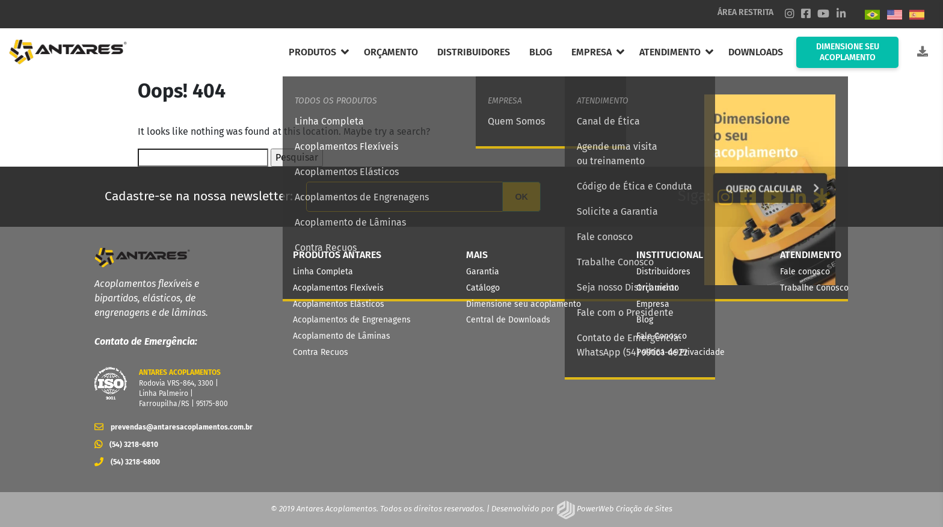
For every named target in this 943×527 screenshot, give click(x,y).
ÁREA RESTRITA (745, 12)
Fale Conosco (661, 336)
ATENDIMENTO (670, 52)
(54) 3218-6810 (126, 444)
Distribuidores (663, 272)
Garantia (482, 272)
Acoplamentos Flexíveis (338, 288)
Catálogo (483, 288)
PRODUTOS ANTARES (337, 254)
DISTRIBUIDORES (473, 52)
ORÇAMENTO (391, 52)
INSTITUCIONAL (669, 254)
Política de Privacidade (680, 352)
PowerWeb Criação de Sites (623, 508)
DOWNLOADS (755, 52)
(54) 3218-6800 (127, 462)
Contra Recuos (320, 352)
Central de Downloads (508, 320)
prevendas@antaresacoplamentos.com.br (169, 427)
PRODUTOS (312, 52)
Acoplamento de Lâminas (341, 336)
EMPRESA (591, 52)
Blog (644, 320)
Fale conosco (805, 272)
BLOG (540, 52)
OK (521, 197)
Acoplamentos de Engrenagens (352, 320)
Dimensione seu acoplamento (523, 304)
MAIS (477, 254)
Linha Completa (323, 272)
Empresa (652, 304)
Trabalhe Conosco (814, 288)
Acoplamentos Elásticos (338, 304)
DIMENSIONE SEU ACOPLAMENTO (847, 52)
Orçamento (657, 288)
